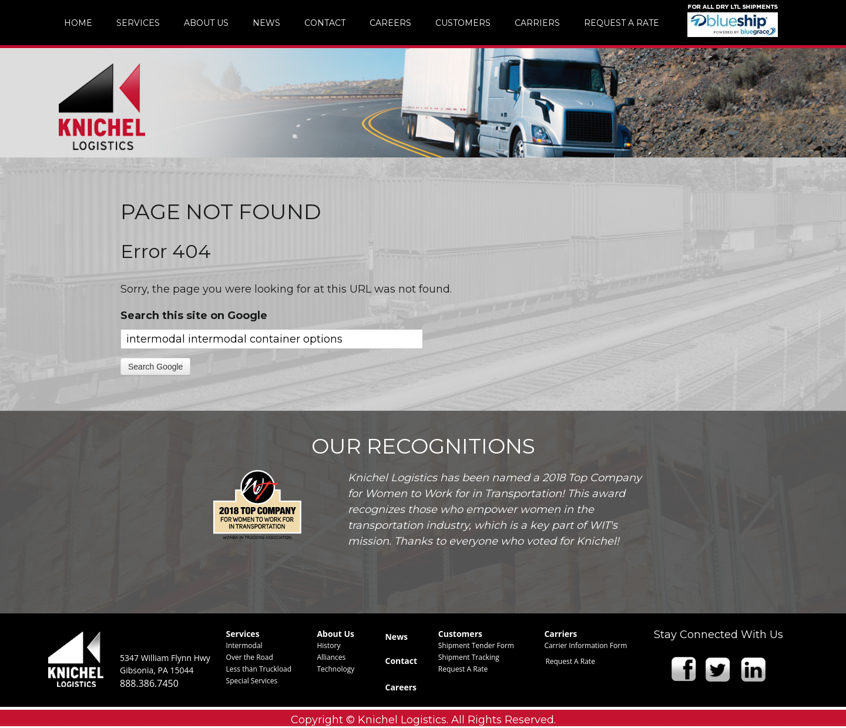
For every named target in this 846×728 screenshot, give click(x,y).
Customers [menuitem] (463, 23)
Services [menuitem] (138, 23)
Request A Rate (463, 669)
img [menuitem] (733, 20)
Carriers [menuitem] (537, 23)
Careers (401, 687)
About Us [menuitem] (206, 23)
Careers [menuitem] (390, 23)
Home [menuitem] (78, 23)
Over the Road (249, 657)
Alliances (331, 657)
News (396, 636)
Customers (460, 633)
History (328, 645)
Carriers (560, 633)
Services (243, 633)
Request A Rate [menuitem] (621, 23)
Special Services (252, 681)
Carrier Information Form (585, 645)
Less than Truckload (259, 669)
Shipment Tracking (468, 657)
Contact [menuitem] (324, 23)
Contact (401, 660)
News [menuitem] (266, 23)
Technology (335, 669)
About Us (335, 633)
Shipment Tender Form (476, 645)
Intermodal (244, 645)
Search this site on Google (193, 315)
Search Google (155, 366)
